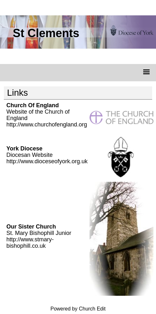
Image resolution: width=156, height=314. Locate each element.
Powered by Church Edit (78, 308)
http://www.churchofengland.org (46, 124)
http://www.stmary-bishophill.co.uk (30, 242)
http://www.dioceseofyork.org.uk (47, 161)
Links (17, 93)
